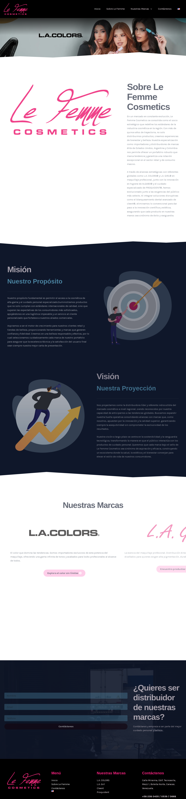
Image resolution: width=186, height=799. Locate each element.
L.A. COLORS (103, 754)
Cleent (100, 761)
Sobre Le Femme (120, 8)
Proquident (103, 766)
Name (7, 668)
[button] (153, 9)
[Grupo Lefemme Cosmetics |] (16, 8)
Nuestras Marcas (144, 9)
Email (7, 679)
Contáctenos (166, 8)
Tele (6, 691)
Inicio (103, 8)
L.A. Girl (101, 758)
